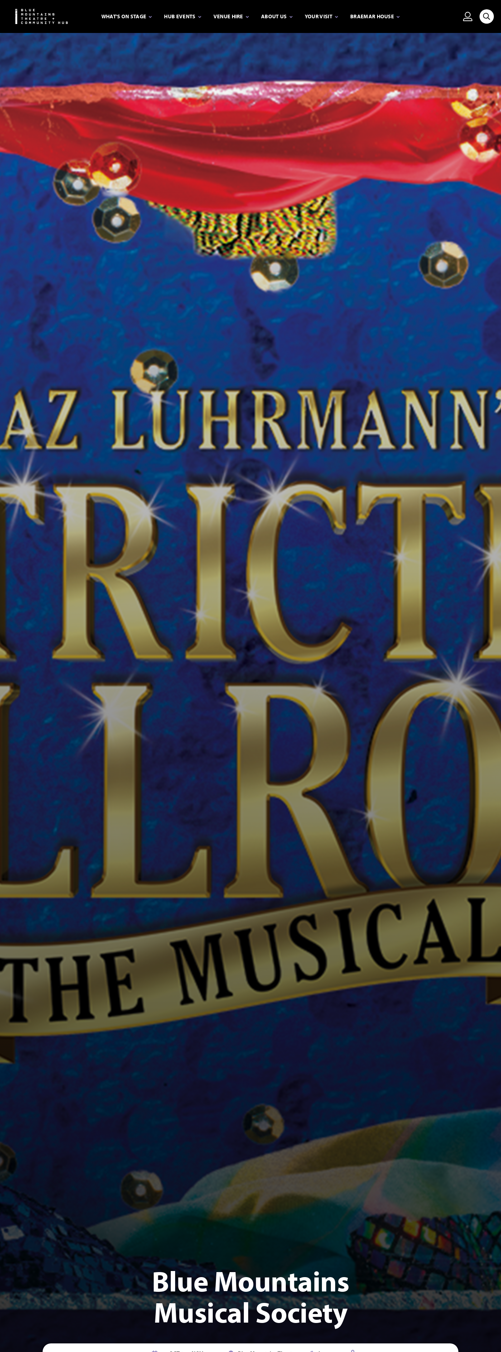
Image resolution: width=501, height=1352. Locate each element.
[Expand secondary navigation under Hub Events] (182, 16)
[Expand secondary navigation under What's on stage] (126, 16)
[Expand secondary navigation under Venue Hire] (231, 16)
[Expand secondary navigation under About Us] (277, 16)
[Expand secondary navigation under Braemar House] (375, 16)
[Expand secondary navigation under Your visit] (321, 16)
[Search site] (487, 16)
